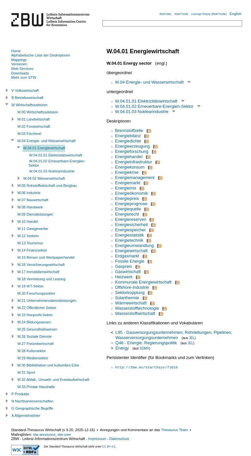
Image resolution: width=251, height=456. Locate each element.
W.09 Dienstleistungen (35, 214)
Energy (122, 348)
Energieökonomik (131, 193)
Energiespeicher (130, 229)
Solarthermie (127, 297)
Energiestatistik (129, 235)
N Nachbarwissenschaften (32, 401)
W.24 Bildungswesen (34, 322)
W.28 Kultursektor (31, 351)
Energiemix (125, 188)
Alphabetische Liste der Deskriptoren (40, 55)
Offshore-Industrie (132, 287)
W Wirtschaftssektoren (29, 105)
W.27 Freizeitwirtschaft (35, 344)
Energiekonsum (129, 167)
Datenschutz (119, 439)
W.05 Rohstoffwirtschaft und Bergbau (47, 185)
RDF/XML (165, 14)
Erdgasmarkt (127, 255)
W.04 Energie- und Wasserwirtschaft (149, 82)
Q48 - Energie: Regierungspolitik (146, 342)
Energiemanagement (135, 177)
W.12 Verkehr (28, 236)
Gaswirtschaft (128, 271)
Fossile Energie (129, 261)
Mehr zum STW (23, 77)
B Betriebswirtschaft (27, 98)
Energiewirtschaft (131, 250)
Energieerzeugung (132, 146)
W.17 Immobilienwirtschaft (38, 272)
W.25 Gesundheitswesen (37, 329)
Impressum (97, 439)
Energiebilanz (128, 135)
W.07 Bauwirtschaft (32, 200)
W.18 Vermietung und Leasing (41, 279)
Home (16, 51)
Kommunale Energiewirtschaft (143, 282)
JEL (191, 338)
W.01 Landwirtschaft (33, 119)
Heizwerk (123, 276)
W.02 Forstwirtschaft (33, 126)
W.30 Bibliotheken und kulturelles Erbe (48, 365)
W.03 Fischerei (29, 134)
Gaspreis (123, 266)
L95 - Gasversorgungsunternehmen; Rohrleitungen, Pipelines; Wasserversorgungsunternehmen (173, 335)
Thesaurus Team (174, 430)
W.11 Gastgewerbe (32, 229)
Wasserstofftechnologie (137, 308)
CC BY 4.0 (108, 446)
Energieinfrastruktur (133, 161)
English (236, 14)
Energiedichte (128, 140)
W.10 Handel (27, 221)
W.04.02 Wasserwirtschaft (44, 178)
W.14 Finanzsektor (32, 250)
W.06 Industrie (29, 193)
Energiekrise (127, 172)
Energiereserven (130, 219)
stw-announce (44, 434)
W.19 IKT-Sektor (30, 286)
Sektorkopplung (129, 292)
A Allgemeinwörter (25, 415)
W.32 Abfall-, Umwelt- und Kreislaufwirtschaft (53, 380)
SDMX (144, 348)
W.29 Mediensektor (32, 358)
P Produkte (20, 394)
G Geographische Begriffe (32, 408)
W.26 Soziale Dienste (34, 336)
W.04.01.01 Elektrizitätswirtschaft (146, 101)
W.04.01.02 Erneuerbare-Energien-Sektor (154, 106)
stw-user (64, 434)
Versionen (19, 64)
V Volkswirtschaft (25, 90)
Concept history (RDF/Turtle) (208, 14)
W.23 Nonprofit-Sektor (35, 315)
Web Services (22, 69)
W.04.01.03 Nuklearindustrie (141, 111)
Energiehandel (128, 156)
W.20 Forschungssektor (36, 293)
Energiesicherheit (131, 224)
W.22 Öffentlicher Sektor (37, 308)
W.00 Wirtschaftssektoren (37, 112)
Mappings (19, 60)
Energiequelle (128, 208)
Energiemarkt (127, 182)
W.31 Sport (26, 372)
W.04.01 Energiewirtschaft (44, 148)
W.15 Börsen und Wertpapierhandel (46, 257)
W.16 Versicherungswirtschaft (41, 265)
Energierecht (127, 214)
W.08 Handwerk (30, 207)
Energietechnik (129, 240)
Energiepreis (127, 198)
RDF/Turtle (181, 14)
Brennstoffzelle (129, 130)
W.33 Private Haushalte (36, 387)
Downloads (20, 73)
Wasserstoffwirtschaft (135, 313)
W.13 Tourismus (30, 243)
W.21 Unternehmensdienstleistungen (46, 300)
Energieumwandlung (134, 245)
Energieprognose (131, 203)
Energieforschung (131, 151)
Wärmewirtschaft (131, 303)
